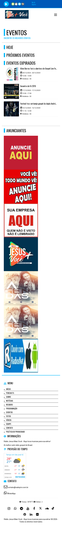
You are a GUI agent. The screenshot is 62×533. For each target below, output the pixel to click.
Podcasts (10, 393)
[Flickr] (37, 514)
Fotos (8, 416)
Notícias (9, 400)
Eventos (9, 412)
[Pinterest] (24, 514)
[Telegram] (21, 508)
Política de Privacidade (15, 431)
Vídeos (8, 420)
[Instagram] (9, 508)
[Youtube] (27, 508)
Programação (11, 408)
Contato (9, 427)
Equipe (8, 423)
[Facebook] (34, 508)
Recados (9, 404)
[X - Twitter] (40, 508)
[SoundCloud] (46, 508)
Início (8, 389)
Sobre (8, 396)
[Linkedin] (31, 514)
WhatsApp (11, 494)
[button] (55, 14)
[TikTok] (53, 508)
